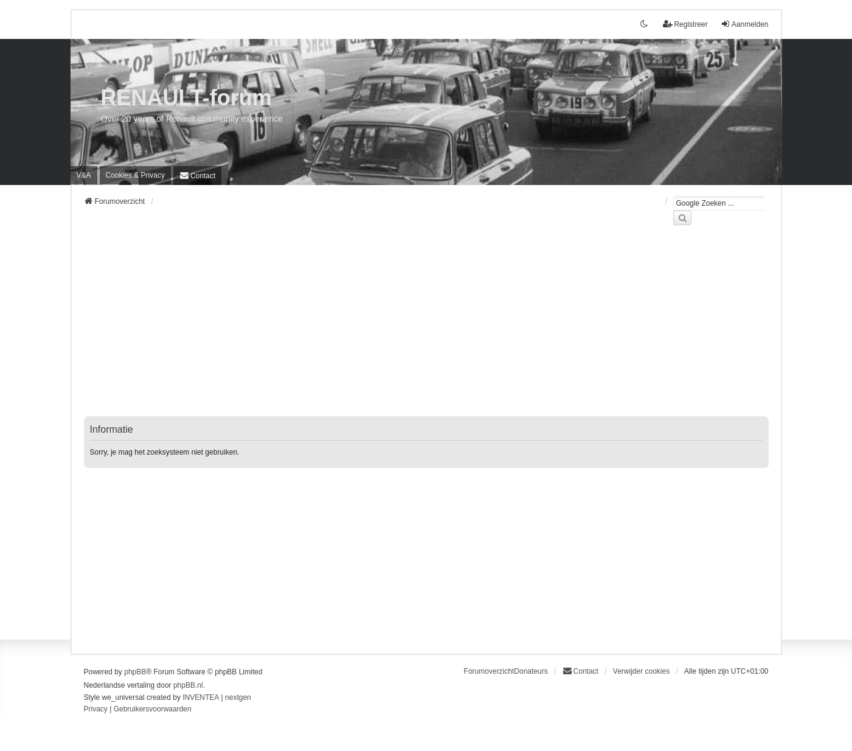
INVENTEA (200, 697)
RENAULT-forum (186, 97)
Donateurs (530, 671)
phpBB (135, 672)
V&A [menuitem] (84, 175)
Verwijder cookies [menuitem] (641, 671)
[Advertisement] (426, 328)
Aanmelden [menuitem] (745, 24)
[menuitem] (135, 175)
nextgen (238, 697)
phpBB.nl (188, 685)
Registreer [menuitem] (685, 24)
